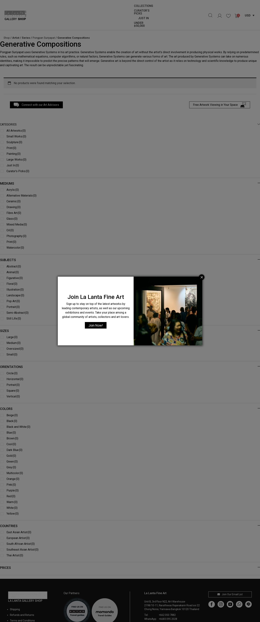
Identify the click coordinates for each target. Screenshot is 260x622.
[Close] (201, 277)
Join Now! (95, 325)
